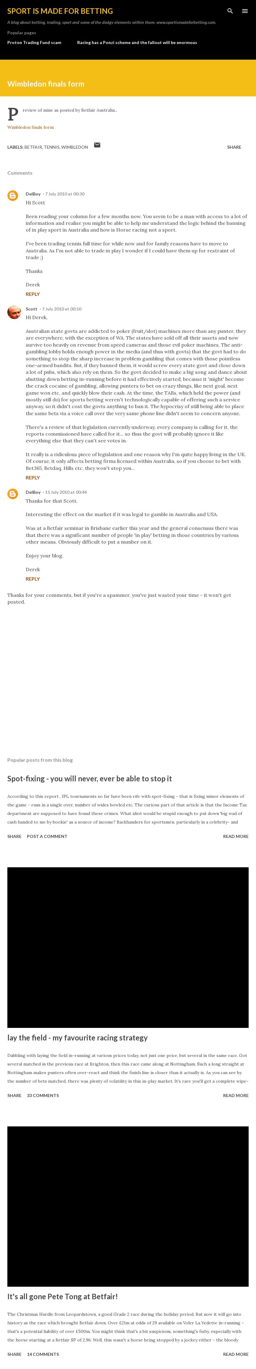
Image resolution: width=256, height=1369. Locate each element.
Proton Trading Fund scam (34, 42)
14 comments (43, 1354)
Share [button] (234, 147)
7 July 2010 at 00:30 (64, 193)
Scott (31, 308)
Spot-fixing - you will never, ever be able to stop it (89, 778)
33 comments (43, 1095)
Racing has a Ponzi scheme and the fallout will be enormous (137, 42)
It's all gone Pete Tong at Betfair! (62, 1296)
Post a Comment (47, 836)
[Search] (230, 11)
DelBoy (33, 193)
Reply (33, 294)
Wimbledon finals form (30, 127)
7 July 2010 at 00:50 (61, 308)
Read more (236, 836)
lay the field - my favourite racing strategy (77, 1037)
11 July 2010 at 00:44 (66, 492)
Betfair (33, 147)
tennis (51, 147)
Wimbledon (74, 147)
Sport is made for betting (60, 10)
